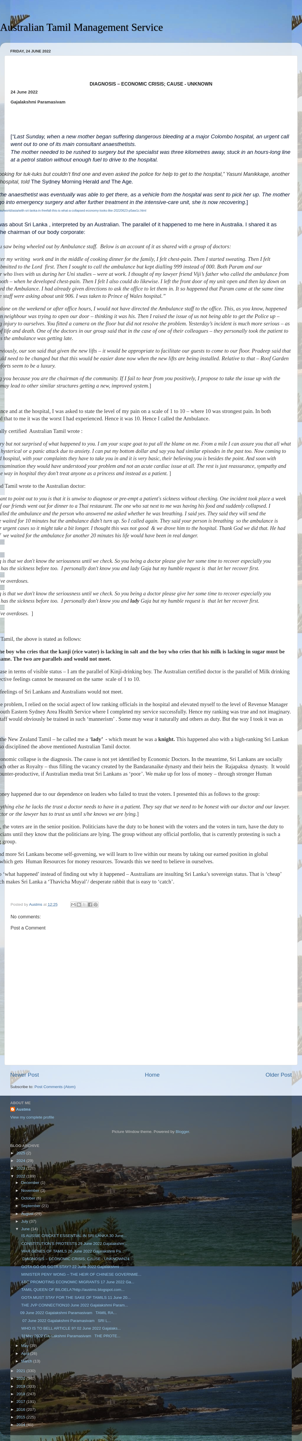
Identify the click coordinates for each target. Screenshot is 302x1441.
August (28, 1213)
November (30, 1190)
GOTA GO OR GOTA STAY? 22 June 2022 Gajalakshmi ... (71, 1267)
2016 (21, 1409)
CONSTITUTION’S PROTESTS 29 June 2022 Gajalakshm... (73, 1243)
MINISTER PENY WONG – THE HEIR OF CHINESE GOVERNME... (81, 1274)
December (30, 1182)
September (31, 1206)
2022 (21, 1176)
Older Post (279, 1075)
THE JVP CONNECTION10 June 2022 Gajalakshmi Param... (74, 1305)
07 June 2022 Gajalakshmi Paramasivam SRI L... (65, 1320)
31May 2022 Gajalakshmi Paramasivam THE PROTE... (70, 1336)
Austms (23, 1109)
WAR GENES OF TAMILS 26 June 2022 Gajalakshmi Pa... (72, 1251)
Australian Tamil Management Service (81, 27)
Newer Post (24, 1075)
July (25, 1221)
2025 (21, 1153)
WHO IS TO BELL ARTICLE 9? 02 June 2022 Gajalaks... (70, 1328)
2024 (21, 1160)
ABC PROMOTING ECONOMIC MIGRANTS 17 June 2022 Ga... (77, 1282)
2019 (21, 1386)
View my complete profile (32, 1117)
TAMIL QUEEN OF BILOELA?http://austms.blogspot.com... (72, 1289)
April (25, 1353)
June (26, 1229)
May (25, 1345)
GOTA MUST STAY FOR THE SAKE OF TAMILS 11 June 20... (75, 1297)
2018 (21, 1394)
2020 (21, 1378)
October (28, 1198)
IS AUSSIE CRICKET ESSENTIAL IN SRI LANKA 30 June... (73, 1235)
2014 (21, 1425)
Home (152, 1075)
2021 (21, 1371)
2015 (21, 1417)
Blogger (182, 1131)
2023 (21, 1168)
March (27, 1361)
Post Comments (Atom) (55, 1087)
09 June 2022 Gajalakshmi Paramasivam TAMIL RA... (68, 1313)
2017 (21, 1401)
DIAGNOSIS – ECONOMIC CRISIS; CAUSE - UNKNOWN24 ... (77, 1259)
